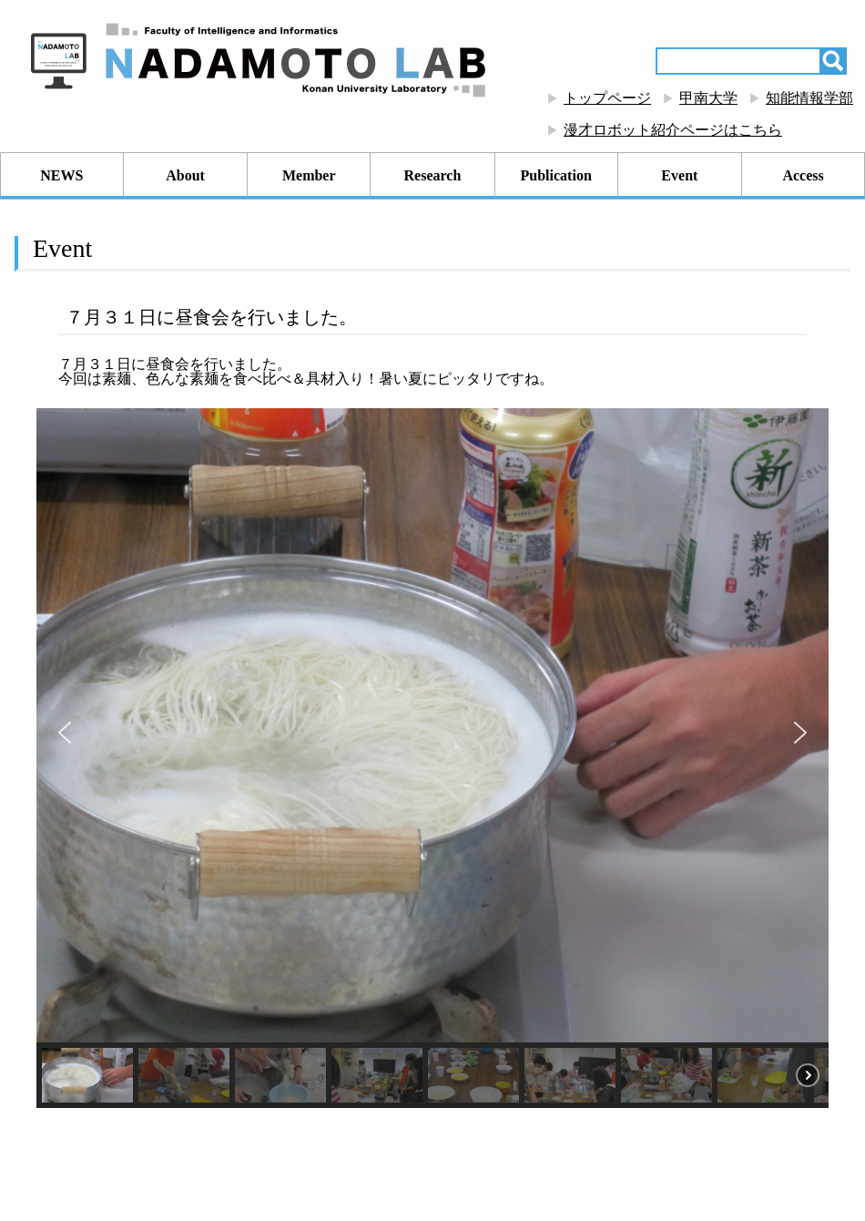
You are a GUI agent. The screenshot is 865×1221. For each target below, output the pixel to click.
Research (433, 175)
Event (679, 175)
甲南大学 (708, 98)
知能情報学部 (809, 98)
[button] (64, 732)
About (185, 175)
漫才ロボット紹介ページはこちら (673, 130)
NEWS (61, 175)
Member (309, 175)
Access (802, 175)
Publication (556, 175)
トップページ (607, 98)
